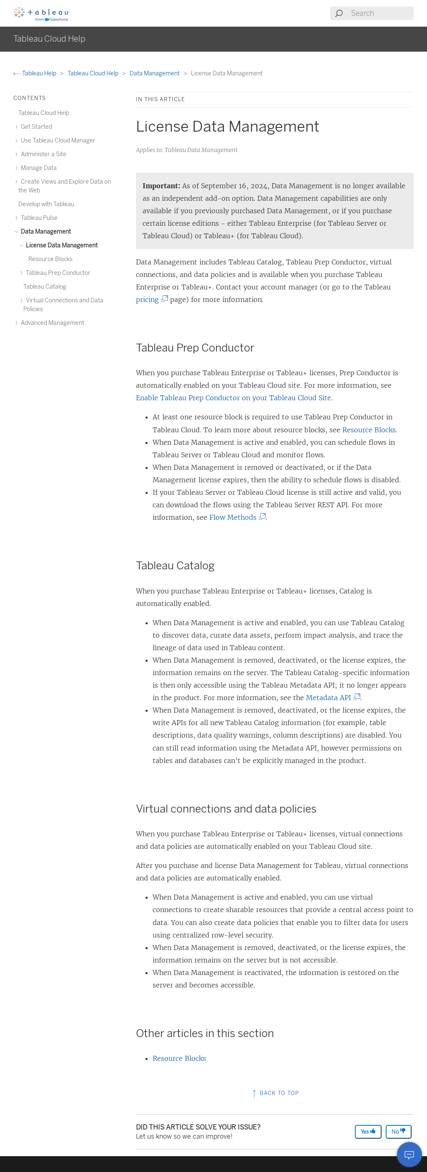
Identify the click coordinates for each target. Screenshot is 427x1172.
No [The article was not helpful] (399, 1131)
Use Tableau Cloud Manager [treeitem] (56, 140)
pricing (150, 299)
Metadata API (331, 697)
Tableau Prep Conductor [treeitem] (56, 273)
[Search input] (382, 13)
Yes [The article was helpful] (368, 1131)
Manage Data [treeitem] (37, 168)
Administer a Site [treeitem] (42, 154)
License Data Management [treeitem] (60, 245)
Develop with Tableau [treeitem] (46, 204)
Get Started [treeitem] (35, 126)
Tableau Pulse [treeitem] (38, 218)
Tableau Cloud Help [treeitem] (43, 113)
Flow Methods (235, 517)
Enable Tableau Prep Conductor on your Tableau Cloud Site (233, 398)
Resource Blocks (369, 430)
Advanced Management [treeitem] (51, 323)
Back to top (275, 1093)
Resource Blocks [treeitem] (50, 259)
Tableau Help (35, 73)
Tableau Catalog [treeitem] (44, 286)
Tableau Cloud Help (94, 73)
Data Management (155, 73)
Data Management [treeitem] (44, 231)
